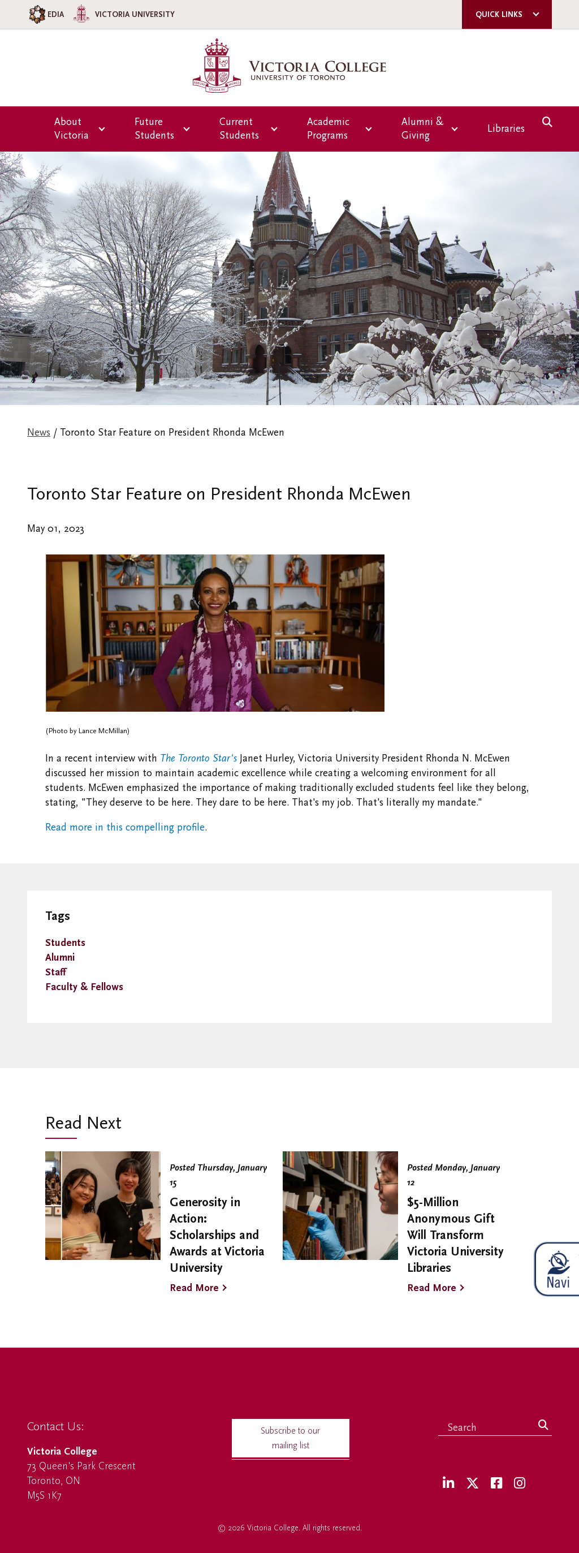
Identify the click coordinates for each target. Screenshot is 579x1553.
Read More (194, 1288)
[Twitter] (472, 1484)
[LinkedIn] (448, 1484)
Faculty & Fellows (84, 987)
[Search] (543, 1425)
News (38, 432)
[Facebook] (496, 1484)
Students (65, 943)
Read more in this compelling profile (125, 827)
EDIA (45, 14)
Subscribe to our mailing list (290, 1438)
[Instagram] (519, 1484)
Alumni (60, 957)
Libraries (506, 129)
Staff (55, 972)
